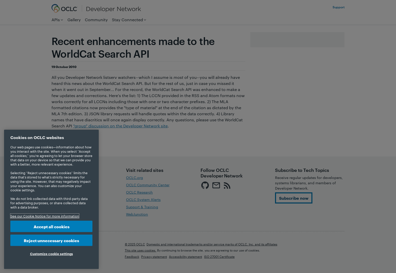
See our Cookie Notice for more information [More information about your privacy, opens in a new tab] (44, 216)
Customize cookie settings (51, 253)
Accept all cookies (51, 226)
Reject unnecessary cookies (51, 240)
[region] (51, 199)
